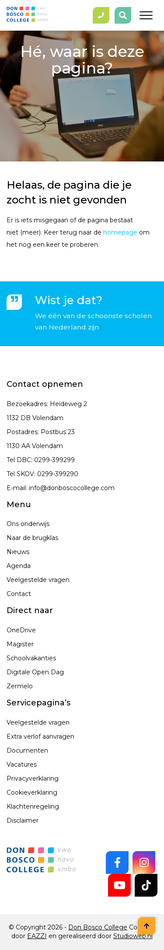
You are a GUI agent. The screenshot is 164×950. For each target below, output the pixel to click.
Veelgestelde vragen (38, 580)
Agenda (19, 566)
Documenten (27, 750)
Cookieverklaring (32, 792)
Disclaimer (22, 820)
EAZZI (37, 936)
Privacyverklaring (33, 778)
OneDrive (21, 630)
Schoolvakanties (31, 658)
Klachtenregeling (33, 806)
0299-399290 (57, 474)
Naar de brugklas (32, 538)
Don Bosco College (97, 927)
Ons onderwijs (28, 524)
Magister (20, 644)
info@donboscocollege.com (72, 488)
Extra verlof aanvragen (40, 736)
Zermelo (20, 686)
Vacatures (22, 764)
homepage (120, 232)
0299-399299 (54, 460)
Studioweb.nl (133, 936)
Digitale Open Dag (35, 672)
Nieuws (18, 552)
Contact (19, 594)
